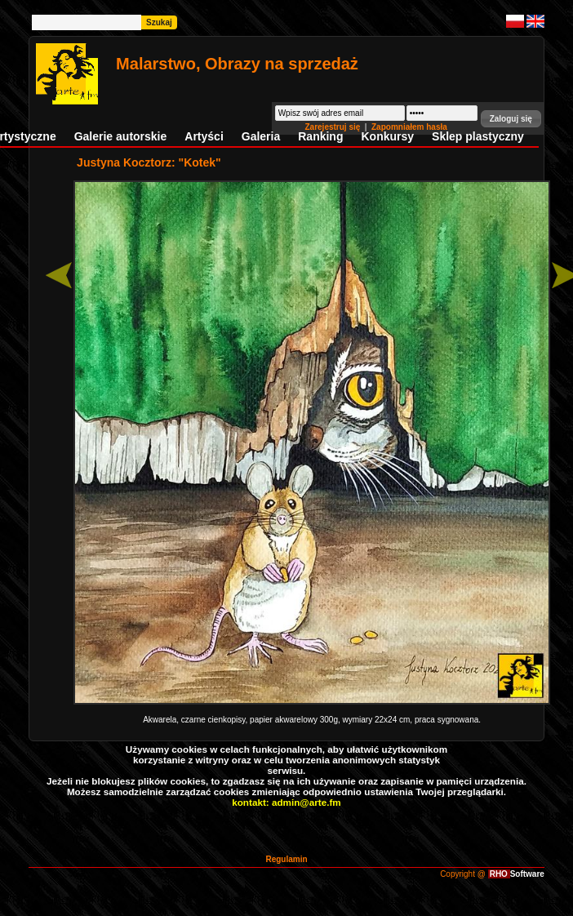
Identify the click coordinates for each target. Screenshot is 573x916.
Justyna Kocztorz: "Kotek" (149, 162)
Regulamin (286, 859)
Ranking (320, 136)
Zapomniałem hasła (409, 126)
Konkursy (387, 136)
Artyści (203, 136)
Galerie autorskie (120, 136)
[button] (511, 118)
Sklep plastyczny (478, 136)
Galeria (261, 136)
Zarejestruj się (333, 126)
